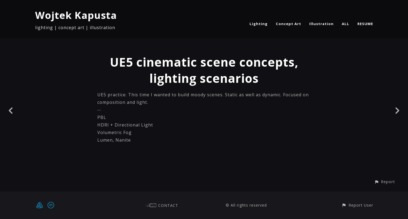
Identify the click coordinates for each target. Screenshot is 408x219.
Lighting (259, 23)
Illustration (321, 23)
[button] (384, 181)
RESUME (365, 23)
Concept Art (288, 23)
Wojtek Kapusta (76, 15)
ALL (345, 23)
